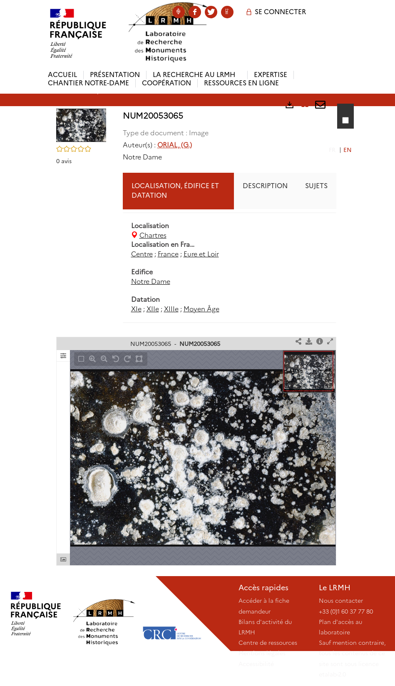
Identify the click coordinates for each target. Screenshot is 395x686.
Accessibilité (256, 664)
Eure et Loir (201, 254)
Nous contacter (341, 600)
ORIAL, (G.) (174, 145)
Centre (142, 254)
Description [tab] (265, 186)
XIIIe (171, 309)
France (168, 254)
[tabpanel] (229, 267)
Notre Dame (150, 282)
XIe (136, 309)
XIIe (153, 309)
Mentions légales (262, 653)
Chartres (152, 235)
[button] (81, 125)
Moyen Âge (201, 309)
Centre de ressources (267, 642)
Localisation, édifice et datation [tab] (175, 190)
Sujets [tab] (316, 186)
